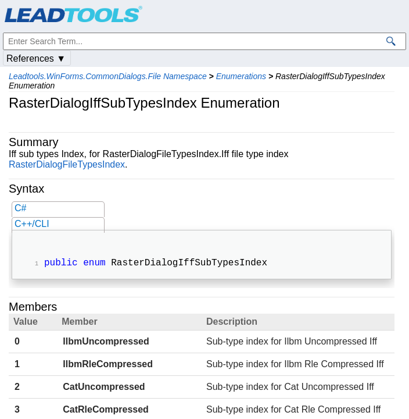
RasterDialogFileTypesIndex (67, 164)
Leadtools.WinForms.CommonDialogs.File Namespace (108, 76)
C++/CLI (32, 224)
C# (20, 208)
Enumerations (241, 76)
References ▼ (36, 58)
